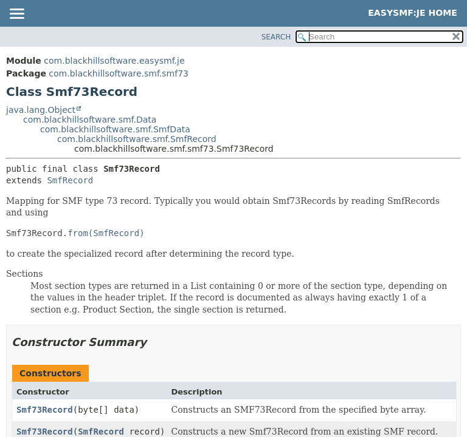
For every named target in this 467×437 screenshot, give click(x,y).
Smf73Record (44, 410)
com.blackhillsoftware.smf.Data (89, 119)
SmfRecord (70, 180)
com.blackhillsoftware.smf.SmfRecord (136, 139)
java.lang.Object (40, 110)
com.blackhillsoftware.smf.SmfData (115, 129)
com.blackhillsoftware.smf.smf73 (119, 73)
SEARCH (276, 37)
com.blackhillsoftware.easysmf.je (114, 61)
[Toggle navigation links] (16, 14)
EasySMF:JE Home (412, 13)
